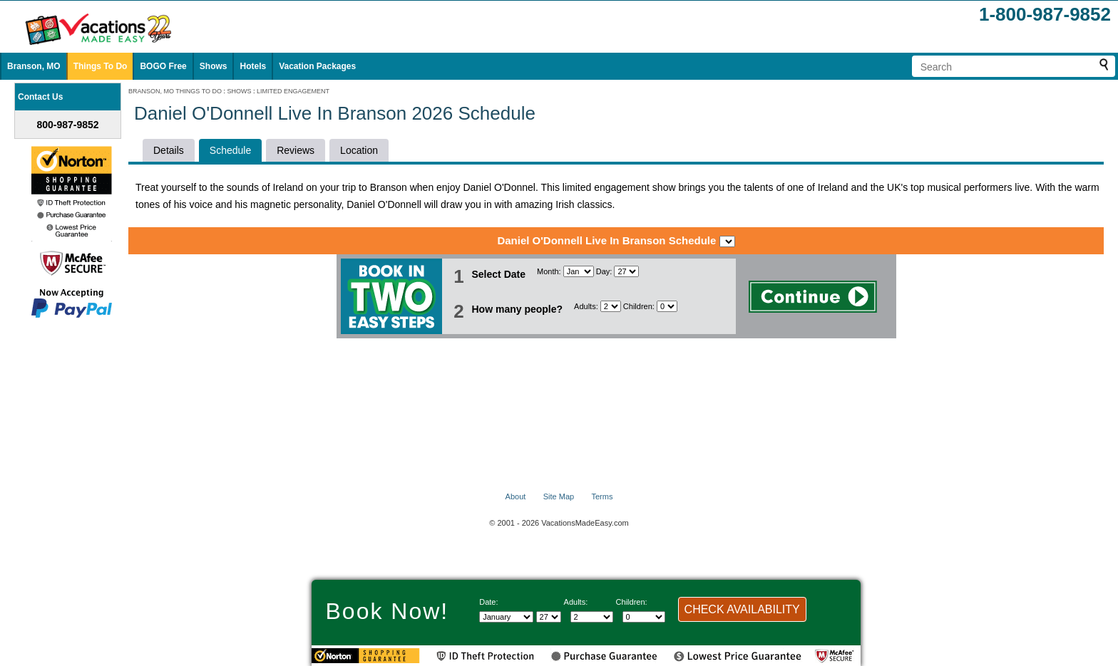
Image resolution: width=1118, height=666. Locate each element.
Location (359, 150)
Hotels (253, 66)
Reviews (295, 150)
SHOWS (239, 91)
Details (168, 150)
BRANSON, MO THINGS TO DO (175, 91)
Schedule (230, 150)
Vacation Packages (317, 66)
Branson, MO (34, 66)
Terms (601, 496)
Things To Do (100, 66)
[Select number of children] (667, 306)
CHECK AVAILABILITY (742, 609)
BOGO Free (163, 66)
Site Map (558, 496)
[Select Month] (578, 271)
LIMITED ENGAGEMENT (293, 91)
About (516, 496)
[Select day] (626, 271)
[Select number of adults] (610, 306)
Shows (213, 66)
